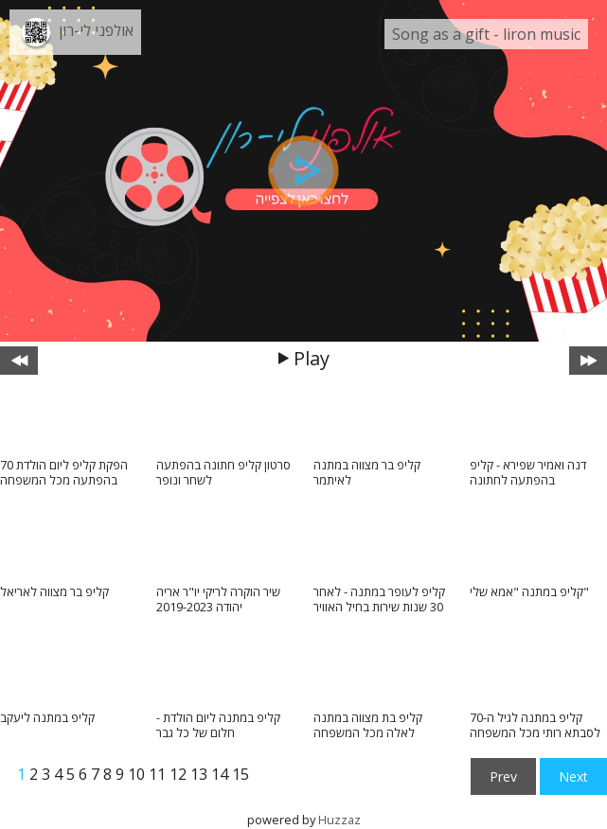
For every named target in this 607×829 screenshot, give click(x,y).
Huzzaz (339, 819)
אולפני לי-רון (96, 30)
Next (573, 776)
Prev (503, 776)
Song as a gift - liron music (486, 34)
